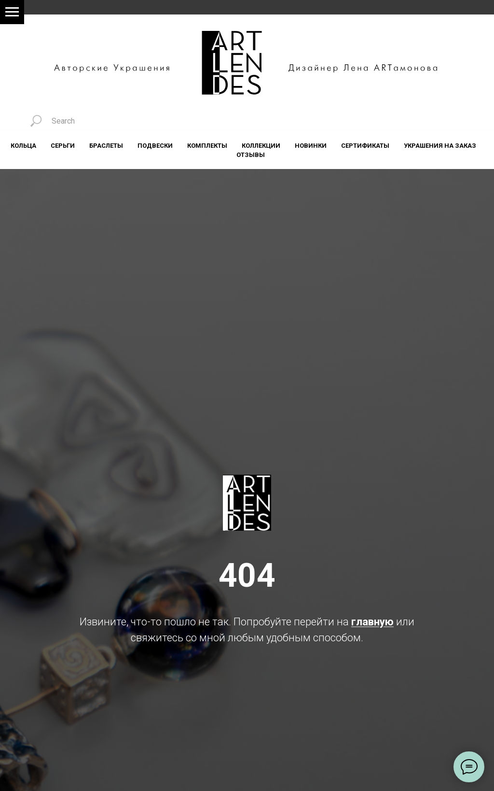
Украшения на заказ (440, 145)
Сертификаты (365, 145)
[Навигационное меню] (12, 12)
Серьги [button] (63, 145)
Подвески (155, 145)
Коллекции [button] (261, 145)
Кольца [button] (23, 145)
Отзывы (250, 154)
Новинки (311, 145)
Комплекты (207, 145)
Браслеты (106, 145)
